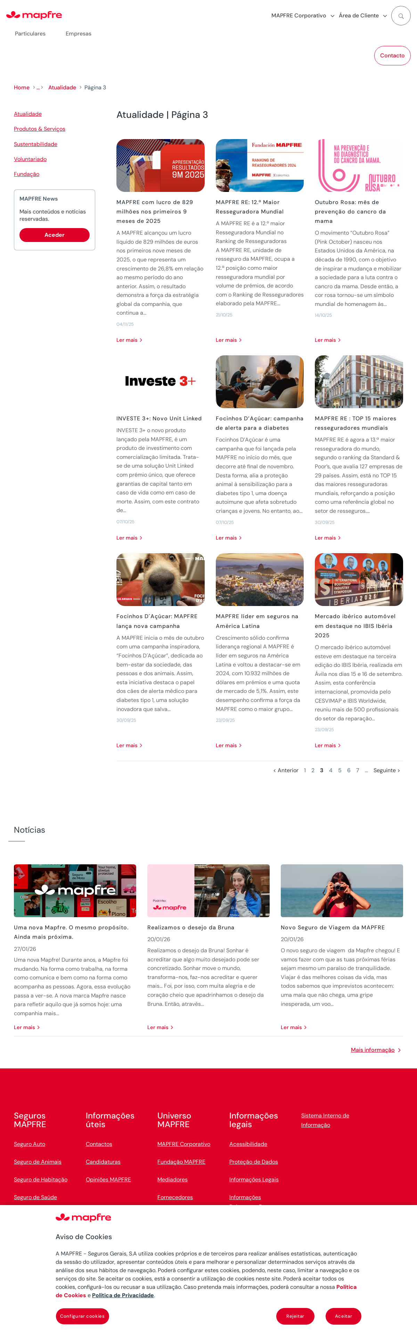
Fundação (26, 174)
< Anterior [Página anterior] (286, 770)
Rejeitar (295, 1316)
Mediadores (172, 1179)
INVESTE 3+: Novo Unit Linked (159, 418)
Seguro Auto (29, 1144)
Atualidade (62, 87)
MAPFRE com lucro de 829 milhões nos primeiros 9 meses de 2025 (154, 212)
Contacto (392, 55)
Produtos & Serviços (39, 128)
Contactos (99, 1144)
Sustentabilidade (35, 144)
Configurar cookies (82, 1316)
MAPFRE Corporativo (183, 1144)
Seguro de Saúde (35, 1197)
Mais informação (373, 1049)
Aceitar (343, 1316)
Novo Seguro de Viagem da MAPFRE (333, 927)
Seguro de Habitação (40, 1179)
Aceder (54, 235)
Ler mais (127, 340)
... (38, 87)
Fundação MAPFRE (181, 1161)
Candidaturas (103, 1161)
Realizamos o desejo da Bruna (191, 927)
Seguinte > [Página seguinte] (387, 770)
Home (22, 87)
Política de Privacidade (123, 1295)
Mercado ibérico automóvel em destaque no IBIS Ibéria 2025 (355, 626)
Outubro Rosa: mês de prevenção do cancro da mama (350, 212)
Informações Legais (254, 1179)
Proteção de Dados (253, 1161)
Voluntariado (30, 159)
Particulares (30, 33)
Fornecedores (175, 1197)
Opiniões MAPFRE (108, 1179)
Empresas (78, 33)
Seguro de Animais (38, 1161)
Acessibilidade (248, 1144)
